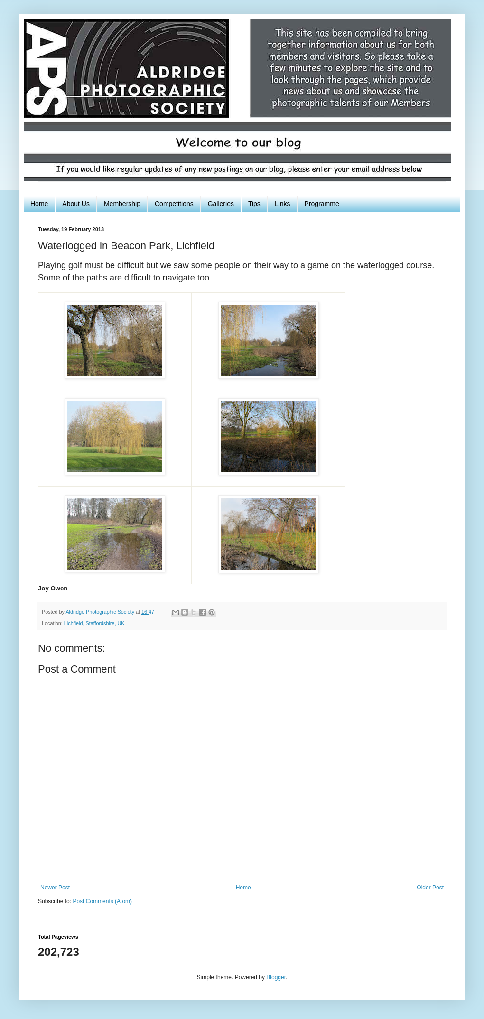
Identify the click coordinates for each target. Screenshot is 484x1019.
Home (39, 203)
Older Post (430, 887)
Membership (122, 203)
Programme (322, 203)
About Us (76, 203)
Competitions (174, 203)
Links (282, 203)
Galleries (221, 203)
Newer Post (55, 887)
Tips (254, 203)
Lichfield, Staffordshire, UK (94, 623)
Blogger (276, 977)
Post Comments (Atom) (102, 901)
